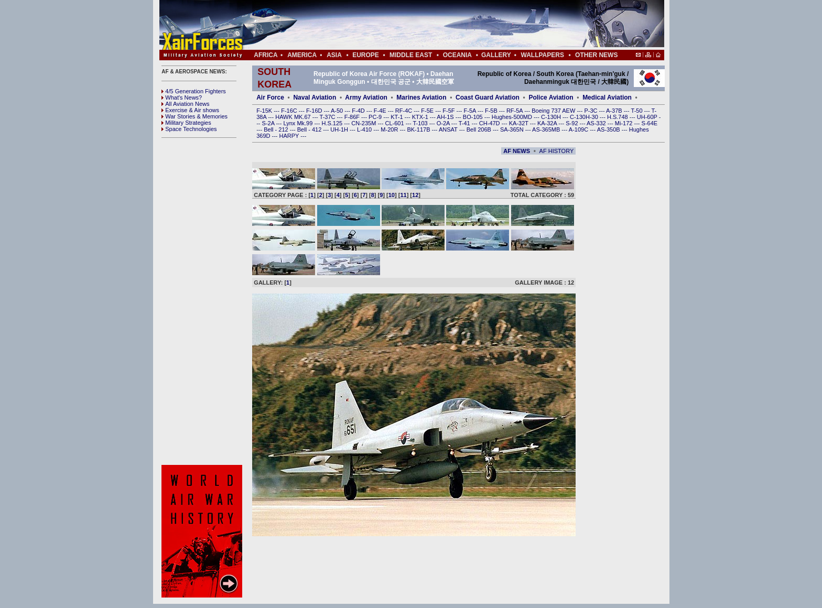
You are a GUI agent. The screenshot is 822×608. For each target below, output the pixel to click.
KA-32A (547, 123)
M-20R (390, 129)
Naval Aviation (314, 97)
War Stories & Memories (194, 116)
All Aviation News (185, 104)
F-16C (290, 110)
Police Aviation (550, 97)
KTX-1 (421, 117)
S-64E (650, 123)
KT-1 (397, 117)
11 (403, 195)
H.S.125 (332, 123)
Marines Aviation (421, 97)
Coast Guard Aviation (488, 97)
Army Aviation (366, 97)
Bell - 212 (277, 129)
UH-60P (648, 117)
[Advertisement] (443, 25)
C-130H (552, 117)
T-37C (328, 117)
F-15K (265, 110)
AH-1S (446, 117)
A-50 (337, 110)
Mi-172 (624, 123)
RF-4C (404, 110)
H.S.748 (618, 117)
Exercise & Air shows (190, 110)
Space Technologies (189, 129)
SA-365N (512, 129)
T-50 (637, 110)
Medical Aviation (607, 97)
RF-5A (515, 110)
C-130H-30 (585, 117)
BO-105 (473, 117)
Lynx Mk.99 (299, 123)
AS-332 (597, 123)
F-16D (315, 110)
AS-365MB (546, 129)
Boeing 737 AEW (554, 110)
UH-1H (340, 129)
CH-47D (490, 123)
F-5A (471, 110)
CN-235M (364, 123)
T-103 (421, 123)
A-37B (615, 110)
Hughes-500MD (513, 117)
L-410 (365, 129)
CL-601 (395, 123)
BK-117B (419, 129)
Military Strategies (186, 123)
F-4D (359, 110)
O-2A (444, 123)
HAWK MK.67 (293, 117)
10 (391, 195)
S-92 (572, 123)
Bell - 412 (310, 129)
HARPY (290, 136)
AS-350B (609, 129)
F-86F (352, 117)
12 (415, 195)
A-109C (579, 129)
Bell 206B (480, 129)
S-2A (269, 123)
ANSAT (449, 129)
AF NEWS (516, 151)
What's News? (181, 97)
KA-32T (519, 123)
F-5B (492, 110)
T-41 (465, 123)
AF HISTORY (556, 151)
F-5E (428, 110)
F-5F (449, 110)
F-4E (381, 110)
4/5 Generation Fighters (194, 91)
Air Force (270, 97)
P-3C (591, 110)
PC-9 (376, 117)
